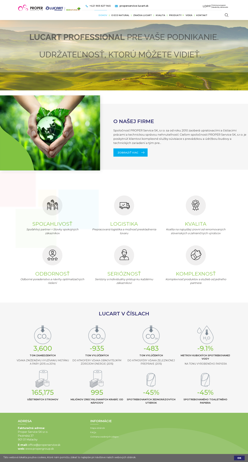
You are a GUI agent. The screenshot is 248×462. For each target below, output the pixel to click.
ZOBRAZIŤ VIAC (128, 283)
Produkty (175, 15)
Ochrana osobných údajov (76, 436)
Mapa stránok (69, 428)
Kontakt (201, 15)
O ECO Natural (120, 15)
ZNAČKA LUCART (142, 15)
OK (239, 457)
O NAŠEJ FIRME (133, 252)
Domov (103, 15)
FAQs (65, 432)
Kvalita (160, 15)
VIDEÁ (189, 15)
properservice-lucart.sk (134, 5)
